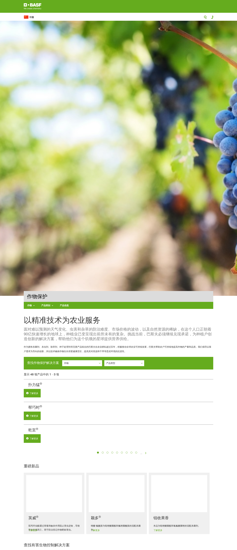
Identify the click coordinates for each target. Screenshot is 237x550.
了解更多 (90, 393)
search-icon (205, 18)
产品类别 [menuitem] (45, 305)
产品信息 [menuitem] (64, 305)
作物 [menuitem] (29, 305)
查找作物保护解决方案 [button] (43, 363)
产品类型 (111, 363)
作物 (66, 363)
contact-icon (211, 18)
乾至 (86, 473)
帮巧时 (88, 429)
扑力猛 (88, 385)
